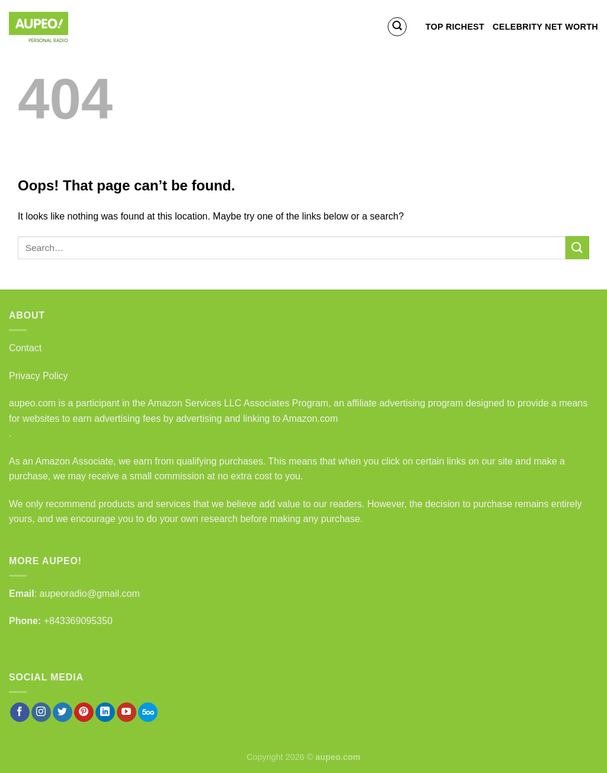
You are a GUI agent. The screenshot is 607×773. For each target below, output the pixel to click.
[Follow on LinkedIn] (105, 712)
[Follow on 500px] (148, 712)
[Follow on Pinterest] (84, 712)
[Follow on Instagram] (41, 712)
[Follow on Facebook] (20, 712)
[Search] (397, 26)
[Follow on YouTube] (126, 712)
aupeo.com (32, 403)
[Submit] (577, 247)
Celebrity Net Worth (545, 26)
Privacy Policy (38, 376)
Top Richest (455, 26)
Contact (25, 348)
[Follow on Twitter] (62, 712)
